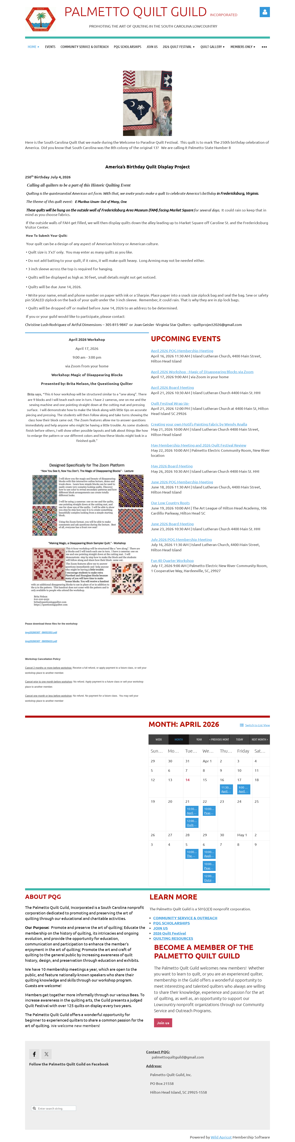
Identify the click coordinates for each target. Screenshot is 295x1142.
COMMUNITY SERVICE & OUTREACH (185, 917)
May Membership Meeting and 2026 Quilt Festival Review (198, 445)
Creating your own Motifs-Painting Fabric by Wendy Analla (199, 424)
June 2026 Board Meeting (172, 524)
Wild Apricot (221, 1137)
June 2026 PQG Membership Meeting (182, 482)
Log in (265, 12)
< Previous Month (219, 739)
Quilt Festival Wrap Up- (170, 403)
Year (199, 739)
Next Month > (260, 739)
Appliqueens (212, 855)
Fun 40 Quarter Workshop (172, 560)
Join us (163, 1022)
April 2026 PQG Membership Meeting (182, 350)
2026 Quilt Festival (169, 933)
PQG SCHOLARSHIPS (171, 923)
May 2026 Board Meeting (172, 466)
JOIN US (160, 928)
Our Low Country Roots (170, 502)
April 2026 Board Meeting (172, 387)
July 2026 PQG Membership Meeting (181, 539)
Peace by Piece (214, 813)
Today (239, 739)
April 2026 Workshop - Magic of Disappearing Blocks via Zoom (202, 371)
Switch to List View (257, 725)
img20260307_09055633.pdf (41, 641)
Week (159, 739)
